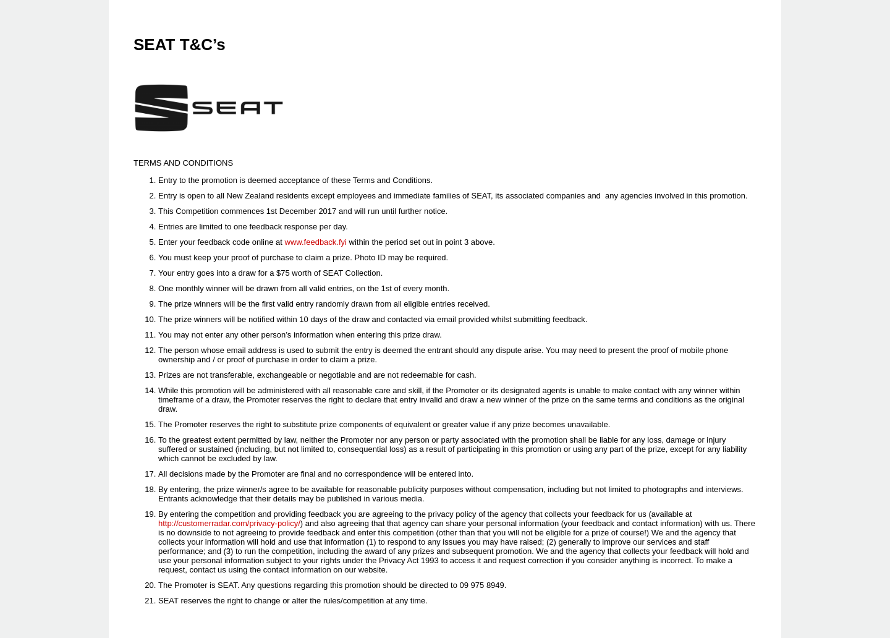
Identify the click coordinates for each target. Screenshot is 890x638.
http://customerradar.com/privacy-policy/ (229, 523)
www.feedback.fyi (316, 242)
